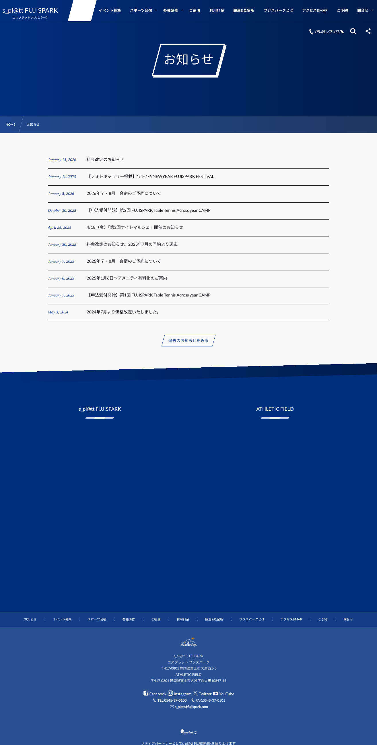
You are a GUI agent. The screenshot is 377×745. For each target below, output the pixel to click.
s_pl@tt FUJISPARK (35, 10)
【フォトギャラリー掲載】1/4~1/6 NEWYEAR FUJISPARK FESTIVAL (150, 176)
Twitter (201, 693)
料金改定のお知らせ (105, 159)
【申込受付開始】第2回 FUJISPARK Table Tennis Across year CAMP (149, 210)
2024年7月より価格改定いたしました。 (124, 315)
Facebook (154, 693)
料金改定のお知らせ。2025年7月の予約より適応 (132, 248)
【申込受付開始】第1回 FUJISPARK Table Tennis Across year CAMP (149, 298)
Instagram (179, 693)
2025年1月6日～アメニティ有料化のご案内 (127, 282)
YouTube (223, 693)
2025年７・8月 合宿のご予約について (124, 265)
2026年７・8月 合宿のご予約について (124, 193)
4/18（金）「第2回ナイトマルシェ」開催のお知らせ (135, 231)
